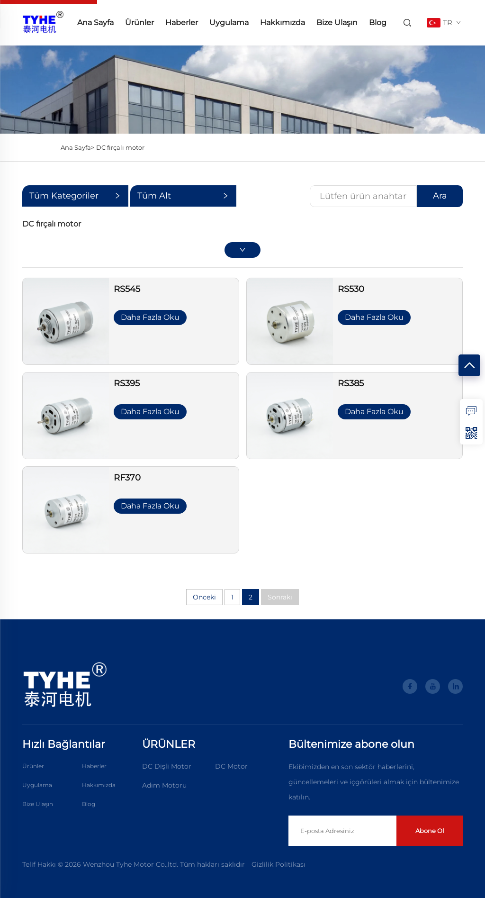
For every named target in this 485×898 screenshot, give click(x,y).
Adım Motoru (164, 785)
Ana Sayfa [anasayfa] (95, 22)
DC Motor (231, 766)
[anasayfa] (43, 22)
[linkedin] (455, 686)
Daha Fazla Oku (150, 317)
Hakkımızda (282, 22)
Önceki (204, 597)
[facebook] (410, 686)
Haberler (181, 22)
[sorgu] (471, 410)
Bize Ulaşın (337, 22)
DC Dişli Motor (166, 766)
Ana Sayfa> (77, 147)
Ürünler (139, 22)
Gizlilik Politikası (278, 864)
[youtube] (432, 686)
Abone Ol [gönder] (429, 831)
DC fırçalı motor (120, 147)
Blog (377, 22)
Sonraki (280, 597)
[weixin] (471, 433)
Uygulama (229, 22)
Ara (440, 195)
